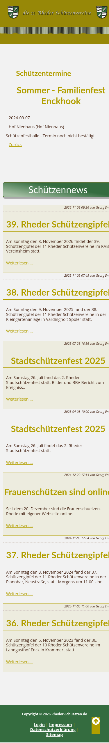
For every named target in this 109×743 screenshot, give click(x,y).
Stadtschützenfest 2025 (58, 360)
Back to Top (96, 725)
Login (39, 724)
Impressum (60, 724)
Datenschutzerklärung (53, 729)
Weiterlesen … (19, 263)
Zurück (15, 144)
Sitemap (54, 734)
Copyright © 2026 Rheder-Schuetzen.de (54, 714)
